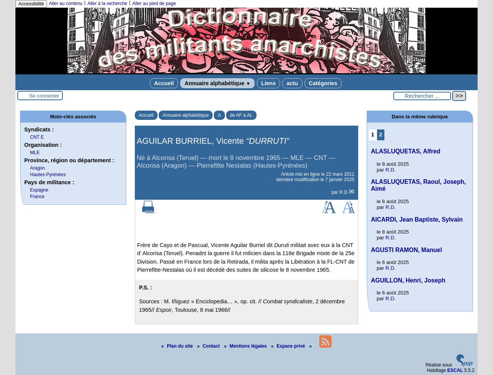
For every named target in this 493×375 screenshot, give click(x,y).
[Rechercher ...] (422, 96)
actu (292, 83)
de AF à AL (241, 115)
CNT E (37, 137)
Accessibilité (31, 4)
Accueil (164, 83)
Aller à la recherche (107, 3)
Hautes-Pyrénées (48, 174)
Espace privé (288, 346)
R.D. (344, 192)
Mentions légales (246, 346)
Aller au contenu (65, 3)
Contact (209, 346)
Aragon (37, 168)
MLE (35, 152)
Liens (268, 83)
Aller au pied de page (154, 3)
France (37, 196)
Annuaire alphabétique (217, 83)
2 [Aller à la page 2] (380, 134)
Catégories (323, 83)
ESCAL (455, 370)
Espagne (39, 190)
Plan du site (177, 346)
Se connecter (44, 96)
